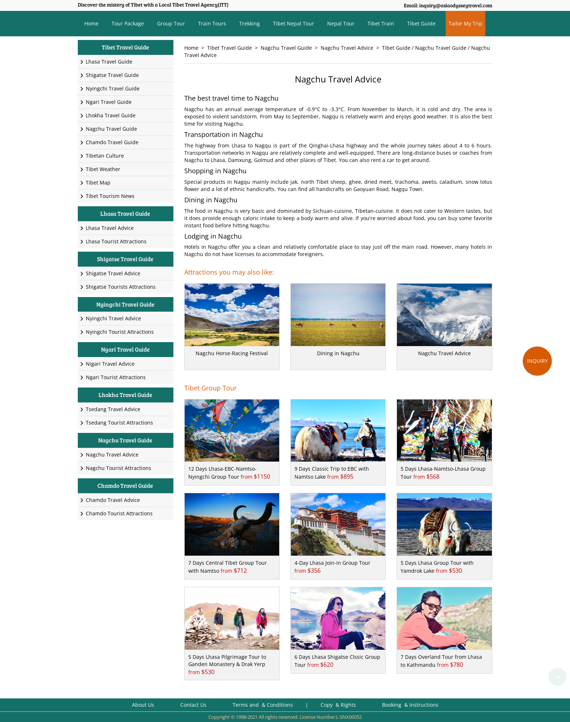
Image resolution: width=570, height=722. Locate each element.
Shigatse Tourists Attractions (118, 286)
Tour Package (128, 23)
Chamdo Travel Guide (109, 142)
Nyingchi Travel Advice (110, 318)
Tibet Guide (421, 23)
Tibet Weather (100, 169)
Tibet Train (381, 23)
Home (91, 23)
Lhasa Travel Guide (106, 61)
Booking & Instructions (410, 704)
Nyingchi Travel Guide (110, 88)
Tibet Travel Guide (229, 47)
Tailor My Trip (465, 23)
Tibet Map (95, 182)
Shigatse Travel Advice (110, 273)
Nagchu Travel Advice (347, 47)
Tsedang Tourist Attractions (116, 422)
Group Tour (171, 23)
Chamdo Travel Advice (110, 499)
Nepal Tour (340, 23)
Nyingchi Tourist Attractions (117, 331)
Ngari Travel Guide (106, 101)
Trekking (249, 23)
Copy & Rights (339, 704)
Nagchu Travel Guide (286, 47)
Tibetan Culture (102, 155)
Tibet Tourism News (107, 195)
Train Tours (212, 23)
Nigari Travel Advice (107, 363)
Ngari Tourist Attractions (113, 377)
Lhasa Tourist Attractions (113, 241)
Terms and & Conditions (263, 704)
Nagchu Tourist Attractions (115, 468)
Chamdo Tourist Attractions (116, 513)
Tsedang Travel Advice (110, 409)
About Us (143, 704)
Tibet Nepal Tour (293, 23)
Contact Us (193, 704)
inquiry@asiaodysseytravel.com (455, 5)
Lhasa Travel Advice (107, 227)
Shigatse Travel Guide (109, 75)
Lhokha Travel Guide (108, 115)
